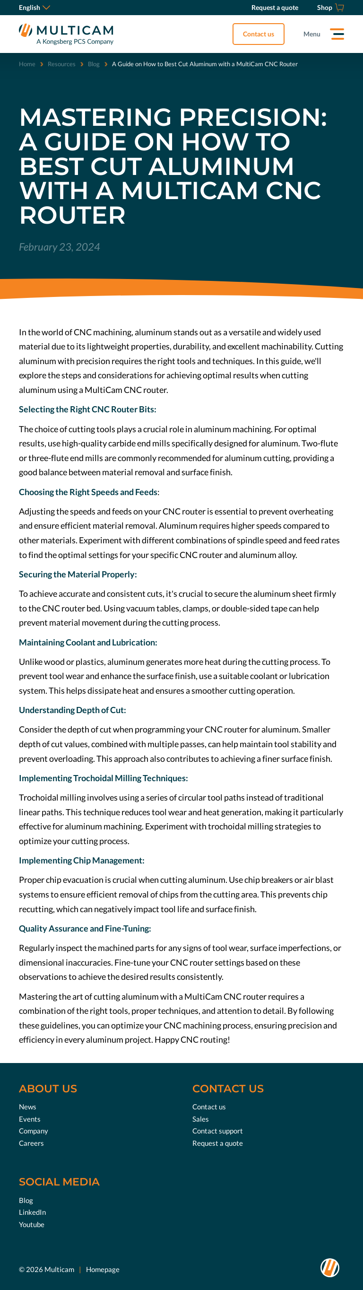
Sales (200, 1119)
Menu (311, 34)
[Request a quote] (275, 7)
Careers (31, 1143)
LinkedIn (32, 1212)
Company (33, 1130)
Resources (62, 64)
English (34, 7)
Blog (94, 64)
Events (30, 1119)
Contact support (217, 1130)
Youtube (31, 1224)
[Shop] (331, 7)
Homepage (103, 1268)
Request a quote (217, 1143)
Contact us (258, 34)
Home (27, 64)
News (27, 1106)
